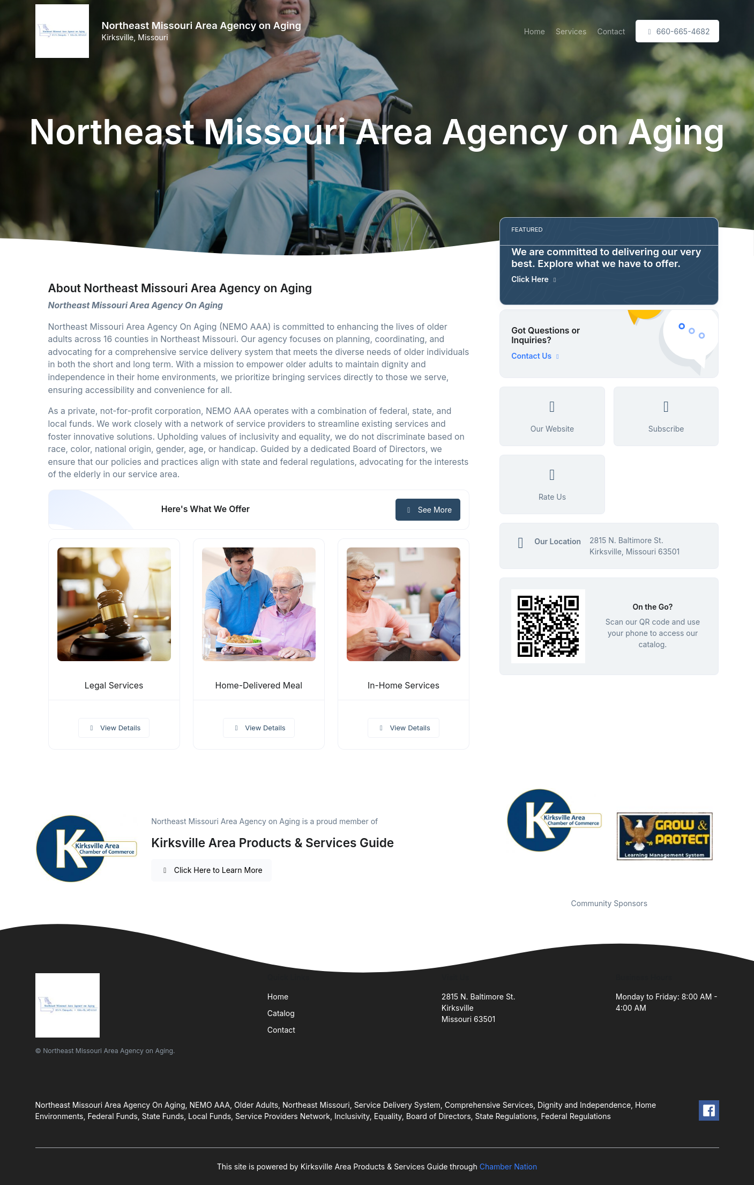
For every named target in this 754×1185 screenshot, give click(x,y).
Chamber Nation (508, 1166)
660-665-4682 (677, 31)
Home (534, 31)
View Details (114, 727)
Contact (611, 31)
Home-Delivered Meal (258, 685)
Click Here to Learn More (211, 870)
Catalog (281, 1013)
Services (571, 31)
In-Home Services (403, 685)
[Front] (64, 31)
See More (428, 509)
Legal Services (114, 685)
